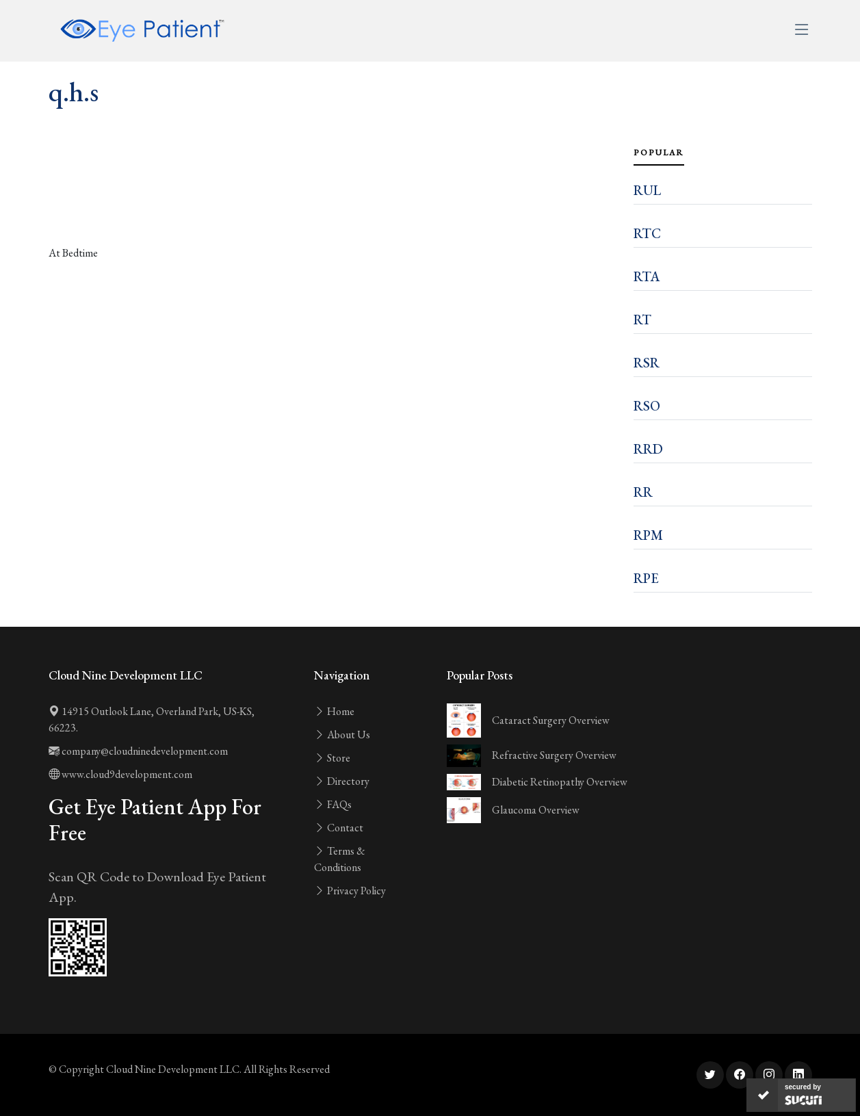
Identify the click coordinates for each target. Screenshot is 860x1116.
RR (643, 492)
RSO (647, 406)
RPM (648, 535)
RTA (647, 276)
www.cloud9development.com (120, 774)
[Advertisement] (333, 206)
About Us (342, 734)
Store (332, 758)
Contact (338, 827)
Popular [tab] (659, 152)
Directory (341, 781)
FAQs (333, 804)
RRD (648, 449)
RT (642, 319)
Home (334, 711)
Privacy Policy (350, 890)
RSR (647, 363)
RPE (646, 578)
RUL (647, 190)
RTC (647, 233)
